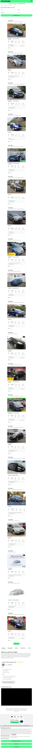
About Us (11, 725)
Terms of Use (15, 725)
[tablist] (16, 648)
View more (16, 643)
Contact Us (5, 725)
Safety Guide (20, 725)
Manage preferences (16, 741)
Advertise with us (14, 722)
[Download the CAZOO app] (16, 3)
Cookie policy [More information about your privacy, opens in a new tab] (14, 734)
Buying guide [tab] (10, 648)
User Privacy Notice (26, 725)
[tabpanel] (16, 678)
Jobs (8, 725)
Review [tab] (3, 647)
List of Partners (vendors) (5, 738)
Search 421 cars (16, 15)
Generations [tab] (23, 648)
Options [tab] (16, 648)
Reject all (16, 744)
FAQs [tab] (29, 648)
